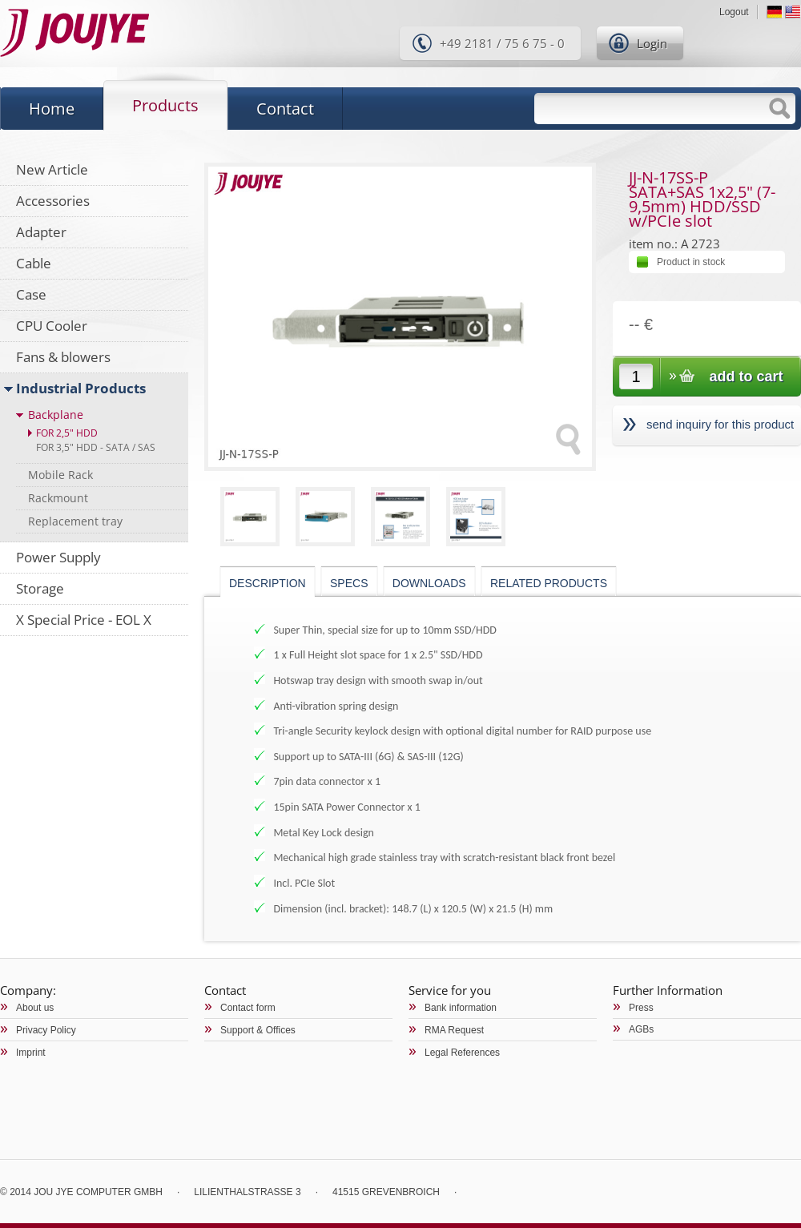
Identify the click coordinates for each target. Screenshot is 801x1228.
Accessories (53, 200)
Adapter (41, 232)
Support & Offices (258, 1030)
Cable (33, 263)
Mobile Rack (60, 474)
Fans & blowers (63, 357)
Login (652, 43)
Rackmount (58, 497)
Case (31, 294)
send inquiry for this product (720, 424)
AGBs (641, 1029)
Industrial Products (81, 388)
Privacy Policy (46, 1030)
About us (35, 1007)
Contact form (248, 1007)
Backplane (55, 414)
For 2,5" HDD (67, 433)
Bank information (461, 1007)
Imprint (31, 1052)
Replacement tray (75, 521)
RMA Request (454, 1030)
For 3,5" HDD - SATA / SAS (95, 447)
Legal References (462, 1052)
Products (165, 105)
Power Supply (58, 557)
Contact (285, 108)
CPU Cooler (51, 325)
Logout (734, 12)
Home (51, 108)
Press (641, 1007)
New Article (52, 169)
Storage (40, 588)
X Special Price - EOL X (83, 619)
